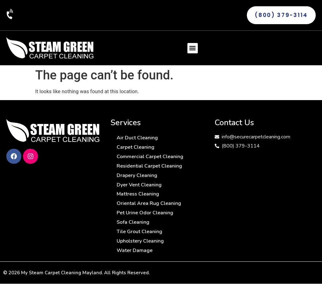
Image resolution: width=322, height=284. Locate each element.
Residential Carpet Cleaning (149, 166)
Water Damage (135, 250)
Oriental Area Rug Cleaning (149, 203)
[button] (192, 48)
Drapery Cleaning (137, 175)
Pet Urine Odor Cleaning (145, 213)
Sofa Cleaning (133, 222)
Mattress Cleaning (138, 194)
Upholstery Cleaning (140, 241)
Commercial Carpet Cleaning (150, 156)
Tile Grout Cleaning (139, 231)
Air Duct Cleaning (137, 137)
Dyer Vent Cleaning (139, 184)
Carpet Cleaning (135, 147)
